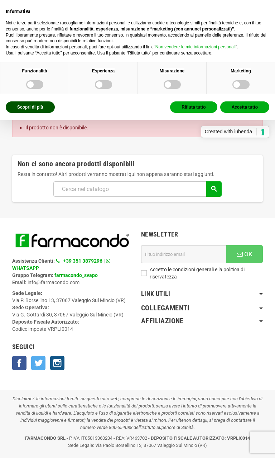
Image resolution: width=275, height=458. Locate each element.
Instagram (57, 363)
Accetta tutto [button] (245, 107)
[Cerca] (137, 189)
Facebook (19, 363)
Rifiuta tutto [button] (194, 107)
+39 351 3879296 (82, 261)
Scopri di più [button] (30, 107)
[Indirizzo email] (183, 254)
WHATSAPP (25, 268)
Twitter (38, 363)
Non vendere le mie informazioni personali (195, 46)
